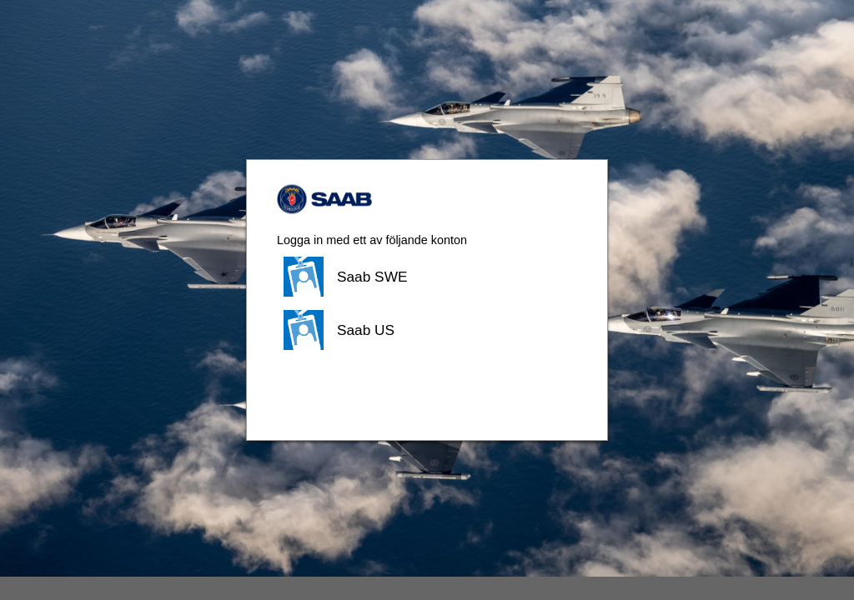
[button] (427, 276)
